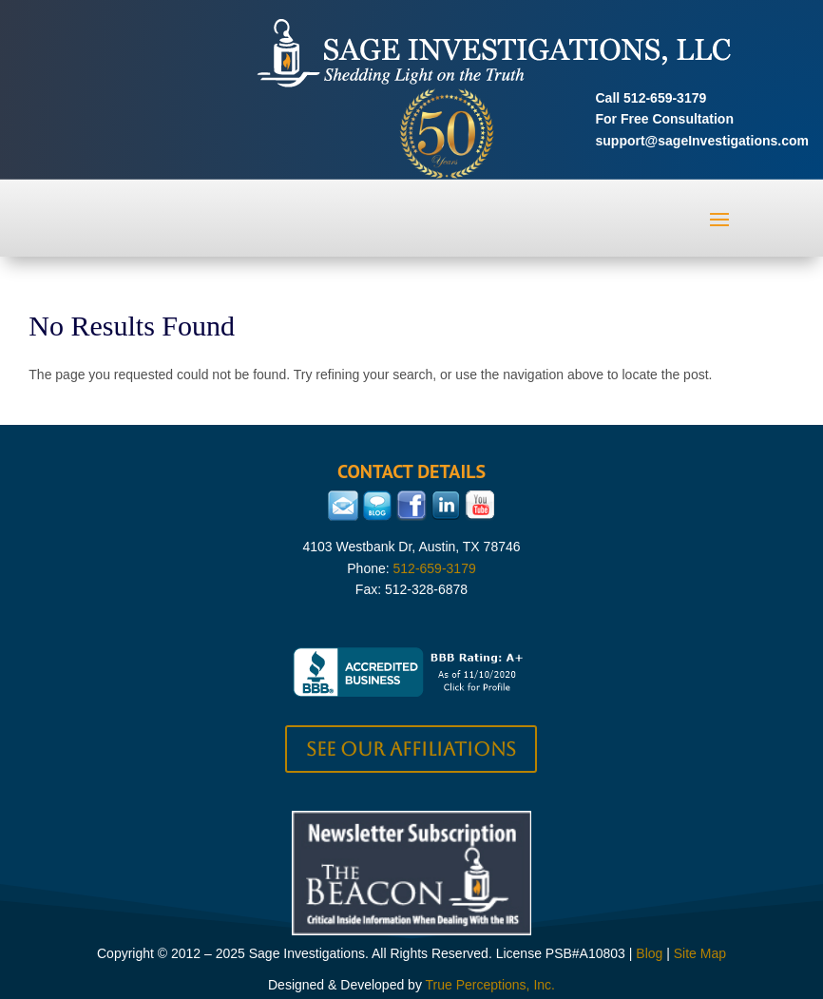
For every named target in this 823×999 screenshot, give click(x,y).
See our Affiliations (411, 749)
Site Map (700, 953)
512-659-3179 (664, 98)
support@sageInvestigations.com (702, 140)
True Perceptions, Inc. (490, 984)
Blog (649, 953)
